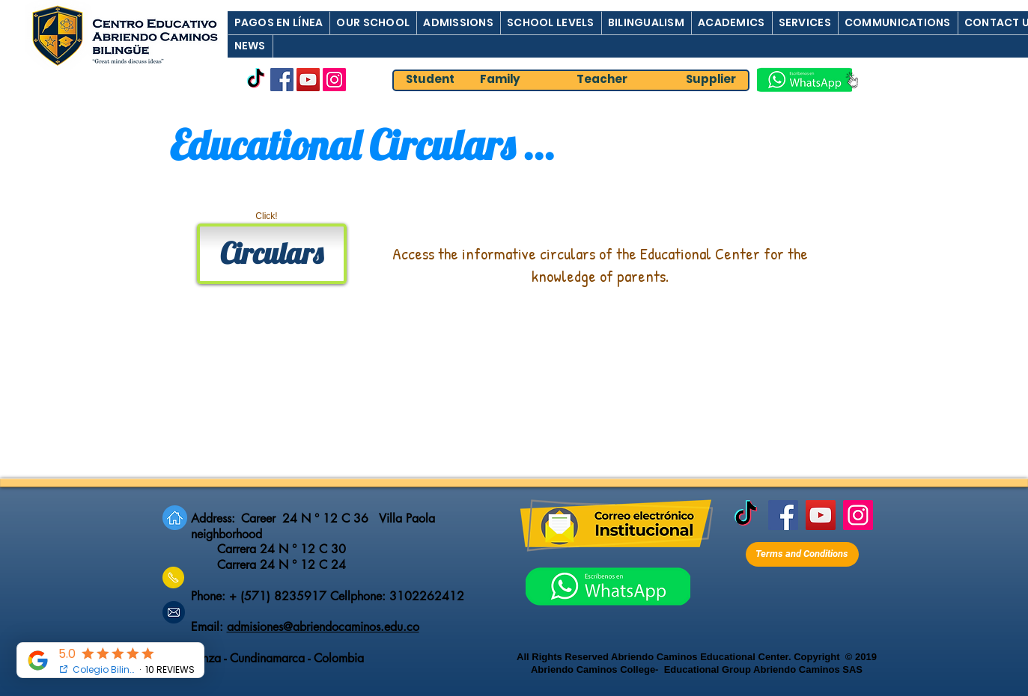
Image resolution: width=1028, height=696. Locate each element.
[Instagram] (334, 79)
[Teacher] (602, 79)
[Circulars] (272, 254)
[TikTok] (255, 79)
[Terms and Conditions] (802, 554)
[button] (279, 22)
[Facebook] (282, 79)
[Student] (430, 79)
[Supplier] (711, 79)
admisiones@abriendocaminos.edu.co (323, 627)
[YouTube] (308, 79)
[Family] (500, 79)
